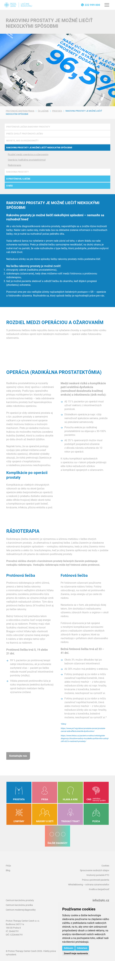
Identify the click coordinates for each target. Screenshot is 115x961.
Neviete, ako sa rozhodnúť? (22, 140)
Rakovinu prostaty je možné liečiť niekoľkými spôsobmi (39, 147)
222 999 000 (92, 4)
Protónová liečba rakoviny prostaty (28, 126)
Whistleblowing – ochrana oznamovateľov (88, 884)
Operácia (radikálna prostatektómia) (27, 159)
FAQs (8, 865)
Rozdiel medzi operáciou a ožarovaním (28, 154)
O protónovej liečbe (18, 178)
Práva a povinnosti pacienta (95, 880)
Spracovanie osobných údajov (94, 870)
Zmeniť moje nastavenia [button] (76, 953)
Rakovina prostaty (17, 172)
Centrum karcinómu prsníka (19, 905)
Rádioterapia (14, 165)
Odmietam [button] (82, 948)
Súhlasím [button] (68, 948)
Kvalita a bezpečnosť (99, 889)
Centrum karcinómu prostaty (20, 900)
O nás (9, 185)
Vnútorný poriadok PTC (97, 875)
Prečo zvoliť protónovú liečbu (24, 133)
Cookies (105, 865)
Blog (8, 870)
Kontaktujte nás (18, 755)
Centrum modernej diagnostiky (21, 910)
